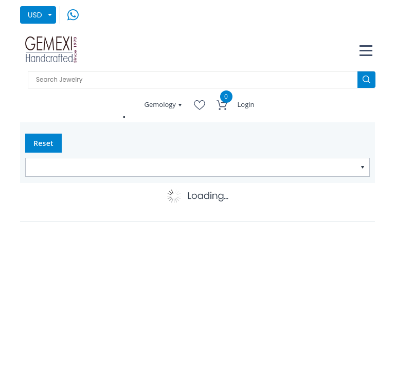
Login (246, 104)
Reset (43, 143)
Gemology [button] (161, 104)
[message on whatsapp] (73, 14)
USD (35, 15)
